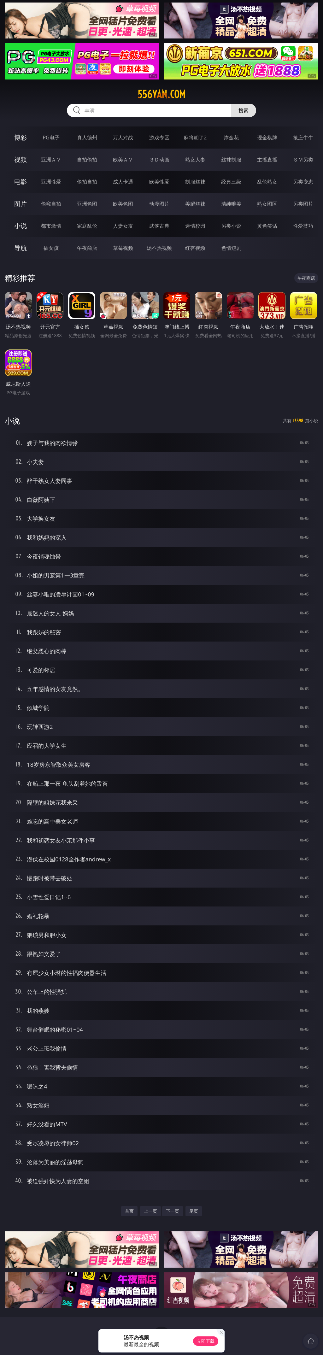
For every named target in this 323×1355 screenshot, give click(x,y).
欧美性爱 (159, 181)
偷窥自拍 (51, 203)
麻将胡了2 (195, 137)
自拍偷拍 (87, 159)
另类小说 (231, 225)
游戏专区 (159, 137)
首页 (129, 1211)
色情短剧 (231, 247)
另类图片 (303, 203)
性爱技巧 (303, 225)
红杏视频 (195, 247)
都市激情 (51, 225)
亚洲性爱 (51, 181)
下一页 (172, 1211)
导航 (20, 247)
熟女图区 (267, 203)
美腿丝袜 (195, 203)
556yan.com (161, 94)
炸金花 (231, 137)
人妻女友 (123, 225)
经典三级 (231, 181)
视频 (20, 159)
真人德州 (87, 137)
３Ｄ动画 (159, 159)
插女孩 (51, 247)
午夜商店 (87, 247)
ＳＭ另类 (303, 159)
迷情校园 (195, 225)
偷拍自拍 (87, 181)
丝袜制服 (231, 159)
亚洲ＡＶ (51, 159)
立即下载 (205, 1341)
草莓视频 (123, 247)
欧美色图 (123, 203)
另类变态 (303, 181)
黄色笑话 (267, 225)
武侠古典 (159, 225)
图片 (20, 203)
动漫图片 (159, 203)
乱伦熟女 (267, 181)
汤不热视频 (159, 247)
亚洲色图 (87, 203)
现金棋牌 (267, 137)
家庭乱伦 (87, 225)
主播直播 (267, 159)
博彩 (20, 137)
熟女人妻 (195, 159)
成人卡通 (123, 181)
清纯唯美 (231, 203)
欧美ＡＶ (123, 159)
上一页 (150, 1211)
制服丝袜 (195, 181)
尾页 (193, 1211)
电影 (20, 181)
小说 (20, 225)
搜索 (243, 110)
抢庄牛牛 (303, 137)
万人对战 (123, 137)
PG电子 (51, 137)
